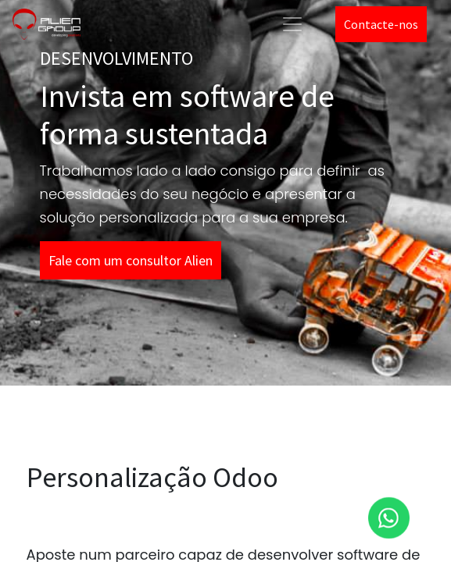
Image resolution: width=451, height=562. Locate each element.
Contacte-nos (381, 24)
